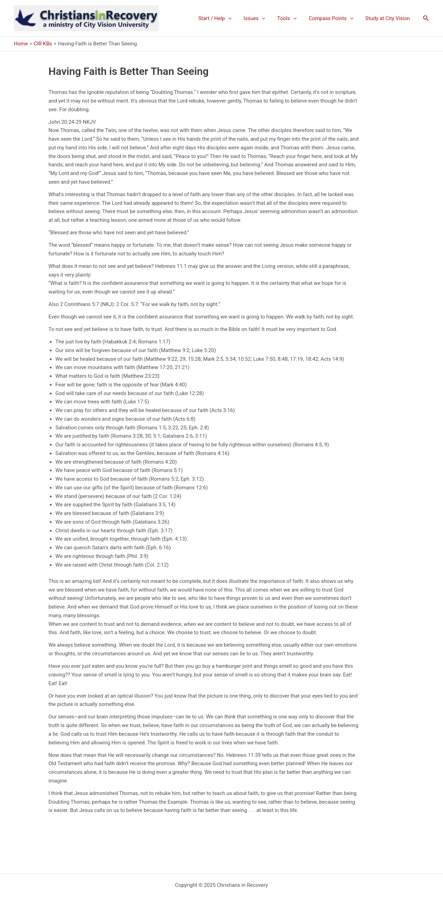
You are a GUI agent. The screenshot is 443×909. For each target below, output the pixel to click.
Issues (260, 18)
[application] (236, 18)
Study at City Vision (388, 18)
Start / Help (222, 18)
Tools (291, 18)
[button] (426, 18)
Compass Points (333, 18)
